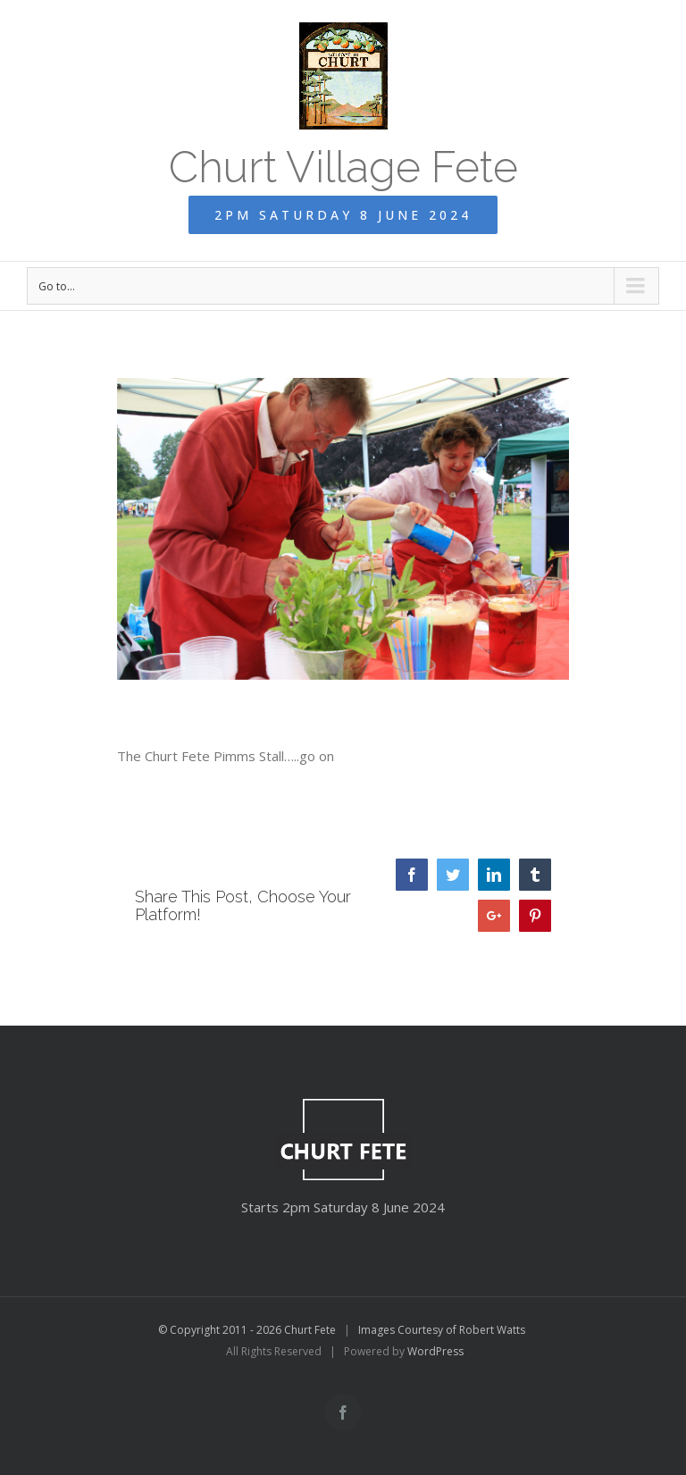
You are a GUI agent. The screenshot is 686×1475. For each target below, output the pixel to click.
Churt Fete (310, 1329)
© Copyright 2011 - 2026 (221, 1329)
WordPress (435, 1351)
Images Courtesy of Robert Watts (441, 1329)
